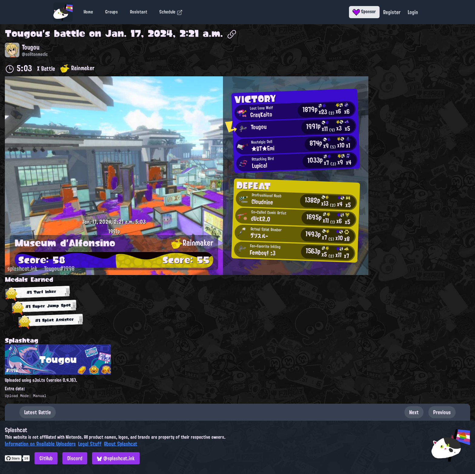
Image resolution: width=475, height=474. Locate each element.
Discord (74, 458)
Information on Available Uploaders (40, 443)
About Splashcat (120, 443)
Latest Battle (37, 412)
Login (413, 12)
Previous (442, 412)
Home (88, 12)
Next (414, 412)
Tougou (23, 33)
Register (391, 12)
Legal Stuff (89, 443)
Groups (111, 12)
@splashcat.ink (116, 458)
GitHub (46, 458)
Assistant (138, 12)
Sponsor (364, 11)
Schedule (171, 12)
